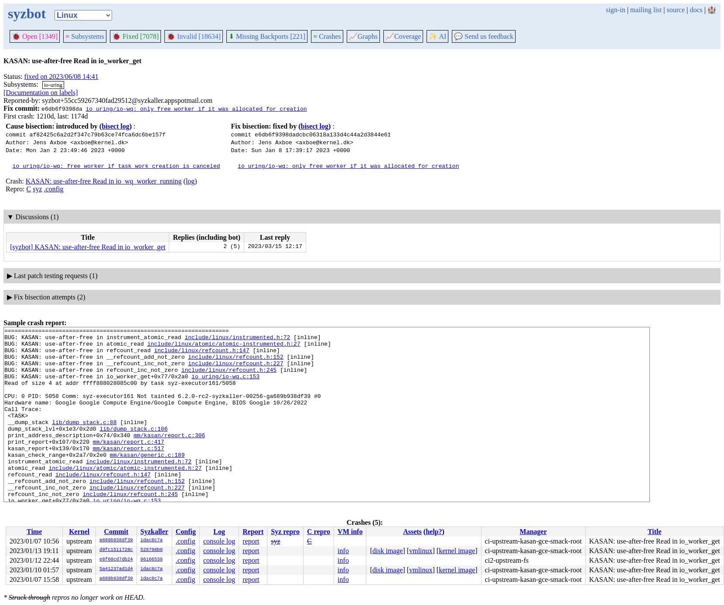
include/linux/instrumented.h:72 (237, 339)
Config (186, 531)
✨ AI (437, 36)
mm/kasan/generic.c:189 (147, 481)
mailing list (646, 10)
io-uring (53, 85)
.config (54, 189)
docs (696, 10)
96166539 (151, 560)
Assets (412, 531)
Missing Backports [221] (267, 36)
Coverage (403, 36)
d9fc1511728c (116, 550)
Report (252, 531)
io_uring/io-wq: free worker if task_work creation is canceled (116, 166)
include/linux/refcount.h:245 (229, 379)
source (676, 10)
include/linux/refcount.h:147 (201, 355)
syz (37, 189)
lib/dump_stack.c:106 (133, 449)
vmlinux (420, 550)
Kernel (79, 531)
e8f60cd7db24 (116, 560)
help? (434, 531)
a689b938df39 (116, 540)
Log (219, 531)
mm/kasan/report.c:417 (128, 465)
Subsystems (84, 36)
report (250, 541)
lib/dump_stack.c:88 (84, 441)
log (190, 181)
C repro (318, 531)
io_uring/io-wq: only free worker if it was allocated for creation (196, 108)
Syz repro (285, 531)
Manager (533, 531)
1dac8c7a (151, 540)
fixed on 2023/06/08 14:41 (61, 76)
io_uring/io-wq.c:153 (225, 387)
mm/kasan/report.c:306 (169, 457)
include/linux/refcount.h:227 (235, 371)
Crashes (327, 36)
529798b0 (151, 550)
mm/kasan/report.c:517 (128, 473)
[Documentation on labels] (40, 92)
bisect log (116, 126)
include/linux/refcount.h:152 (235, 363)
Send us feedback (483, 36)
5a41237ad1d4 (116, 569)
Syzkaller (154, 531)
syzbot (27, 13)
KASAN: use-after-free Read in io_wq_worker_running (104, 181)
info (343, 550)
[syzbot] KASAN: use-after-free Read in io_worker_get (87, 247)
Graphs (363, 36)
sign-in (615, 10)
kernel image (457, 550)
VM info (350, 531)
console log (219, 541)
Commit (116, 531)
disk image (387, 550)
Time (34, 531)
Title (655, 531)
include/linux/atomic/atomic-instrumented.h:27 (224, 347)
